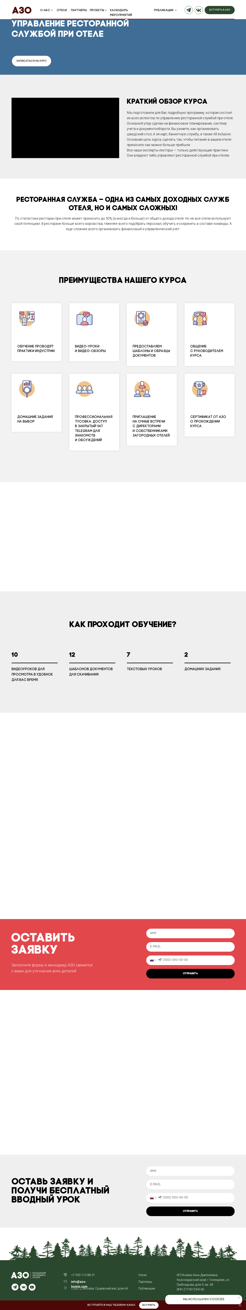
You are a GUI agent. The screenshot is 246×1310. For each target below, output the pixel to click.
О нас (45, 10)
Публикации (164, 10)
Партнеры (79, 10)
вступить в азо (219, 10)
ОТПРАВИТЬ (190, 973)
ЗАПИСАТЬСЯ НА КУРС (31, 61)
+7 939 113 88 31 (83, 1275)
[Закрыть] (240, 1305)
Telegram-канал (123, 1305)
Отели (62, 10)
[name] (190, 933)
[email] (190, 947)
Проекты (97, 10)
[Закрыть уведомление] (239, 1298)
